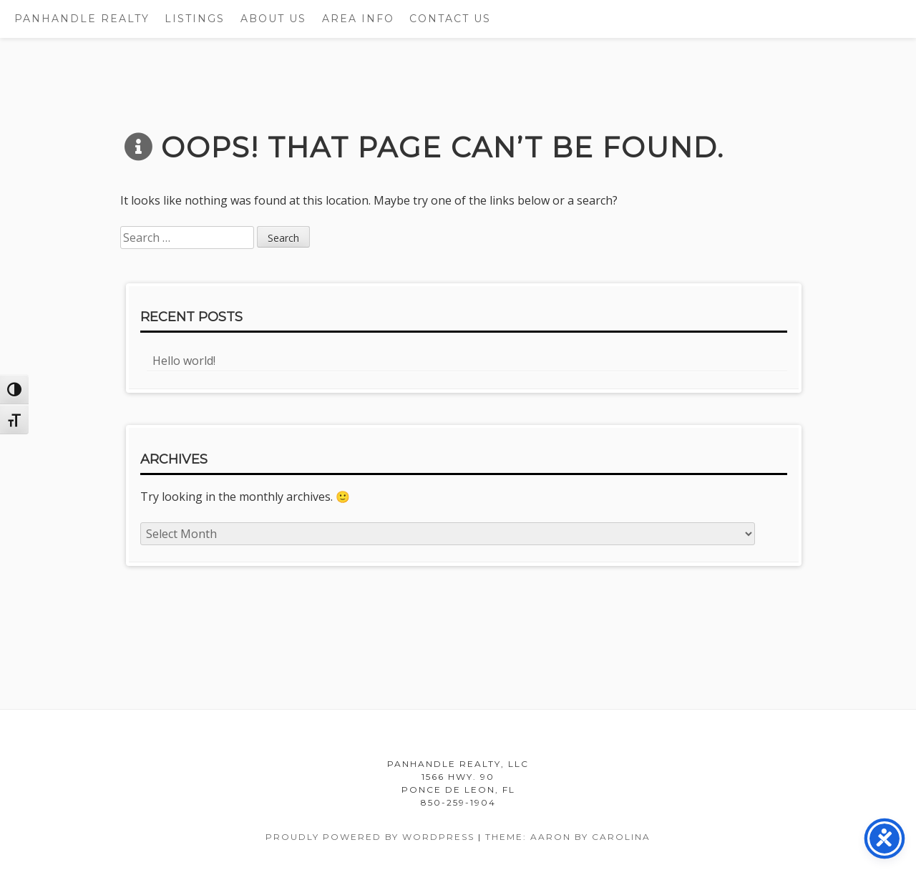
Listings (195, 18)
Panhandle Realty (82, 18)
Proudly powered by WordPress (369, 836)
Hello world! (183, 360)
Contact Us (450, 18)
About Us (273, 18)
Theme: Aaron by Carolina (568, 836)
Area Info (358, 18)
